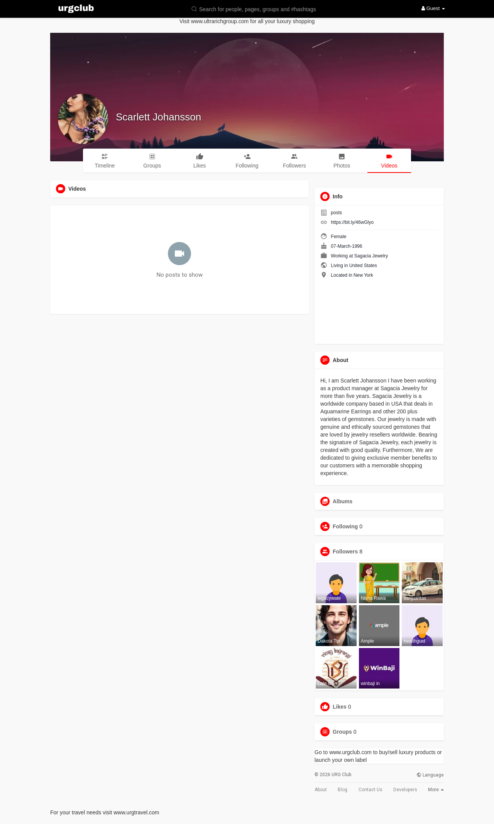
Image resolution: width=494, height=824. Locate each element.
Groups (342, 732)
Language (430, 775)
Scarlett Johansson (158, 117)
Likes (340, 707)
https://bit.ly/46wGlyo (352, 222)
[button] (258, 8)
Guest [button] (433, 8)
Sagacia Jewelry (371, 256)
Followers (345, 551)
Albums (342, 501)
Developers (405, 789)
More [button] (436, 789)
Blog (342, 789)
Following (345, 526)
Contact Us (370, 789)
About (321, 789)
